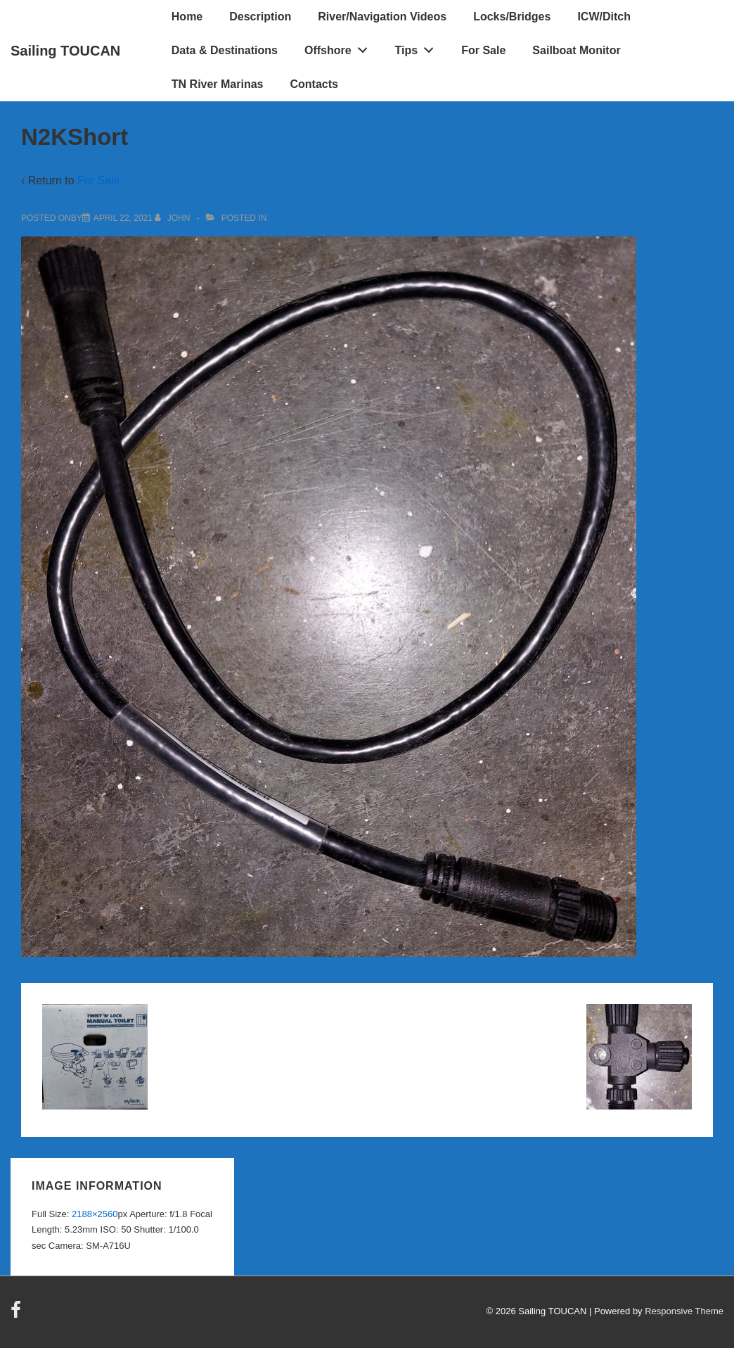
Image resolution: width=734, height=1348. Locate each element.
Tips (418, 47)
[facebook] (18, 1314)
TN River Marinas (218, 84)
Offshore (339, 47)
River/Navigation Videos (382, 17)
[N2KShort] (123, 218)
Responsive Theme (684, 1311)
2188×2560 (94, 1214)
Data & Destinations (225, 50)
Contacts (314, 84)
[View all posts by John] (173, 218)
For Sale (483, 50)
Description (260, 17)
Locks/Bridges (511, 17)
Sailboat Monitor (576, 50)
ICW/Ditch (604, 17)
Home (187, 17)
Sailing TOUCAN (65, 50)
